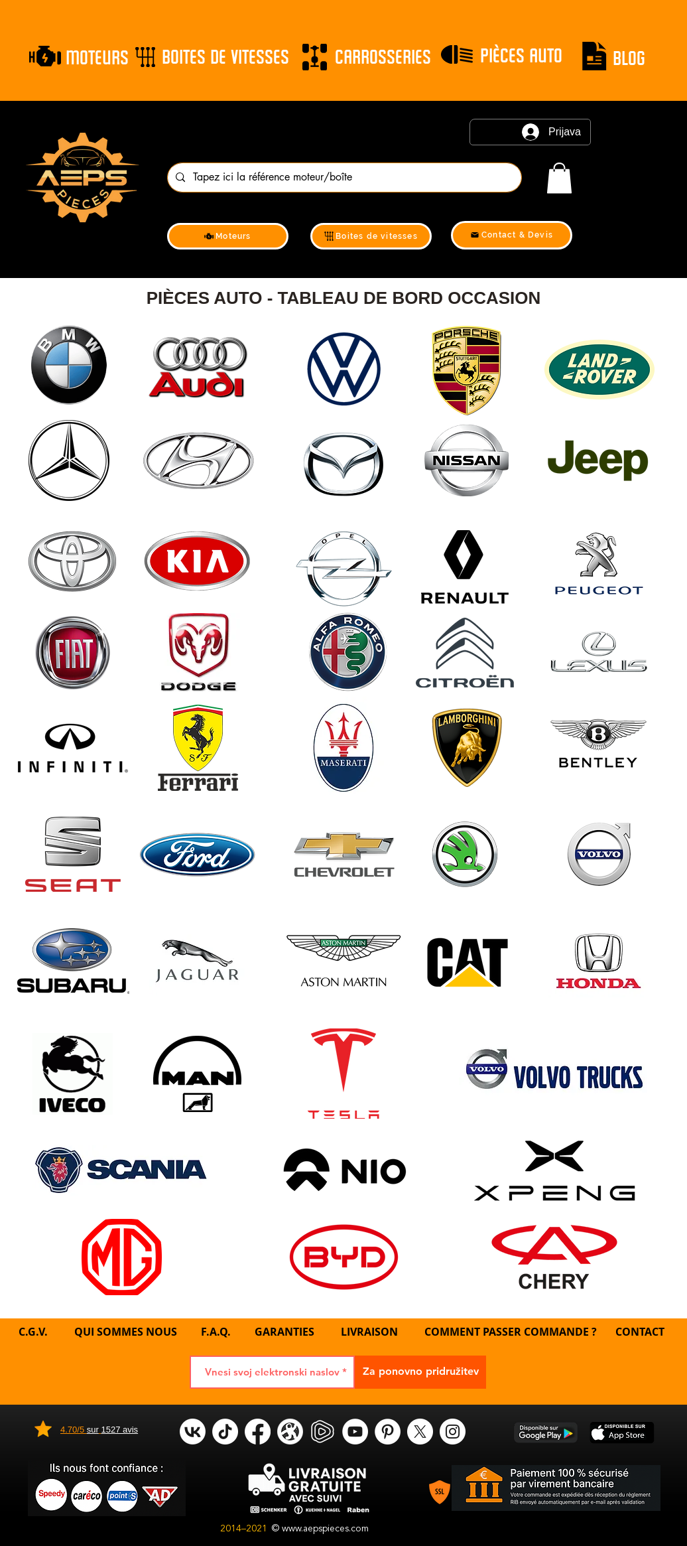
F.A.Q (214, 1331)
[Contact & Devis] (511, 235)
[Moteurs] (227, 236)
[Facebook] (258, 1431)
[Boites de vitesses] (371, 236)
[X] (420, 1431)
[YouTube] (355, 1431)
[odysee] (290, 1431)
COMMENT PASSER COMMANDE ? (510, 1331)
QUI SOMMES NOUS (127, 1331)
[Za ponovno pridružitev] (420, 1372)
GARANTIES (284, 1331)
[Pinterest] (388, 1431)
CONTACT (639, 1331)
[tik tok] (225, 1431)
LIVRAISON (369, 1331)
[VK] (193, 1431)
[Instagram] (453, 1431)
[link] (559, 178)
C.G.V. (33, 1331)
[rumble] (323, 1431)
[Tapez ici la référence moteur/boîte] (343, 177)
